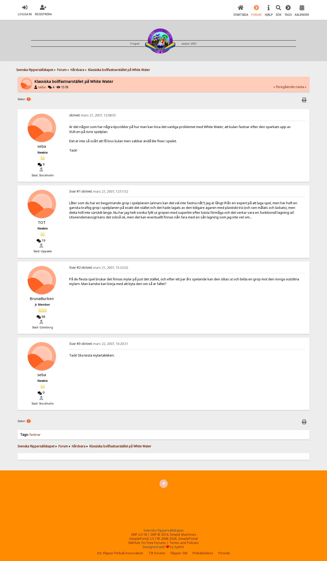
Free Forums (156, 542)
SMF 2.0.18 (139, 534)
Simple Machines (183, 534)
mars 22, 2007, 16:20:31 (98, 343)
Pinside (224, 552)
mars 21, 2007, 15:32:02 (98, 267)
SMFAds (134, 542)
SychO (179, 546)
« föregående (284, 86)
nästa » (301, 86)
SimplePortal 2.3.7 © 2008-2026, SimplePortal (163, 538)
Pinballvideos (203, 552)
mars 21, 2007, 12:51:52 (98, 190)
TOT (42, 221)
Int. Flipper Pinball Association (120, 552)
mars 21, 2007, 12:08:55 (92, 114)
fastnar (35, 434)
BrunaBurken (42, 297)
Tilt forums (156, 552)
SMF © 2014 (159, 534)
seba (42, 86)
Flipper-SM (179, 552)
